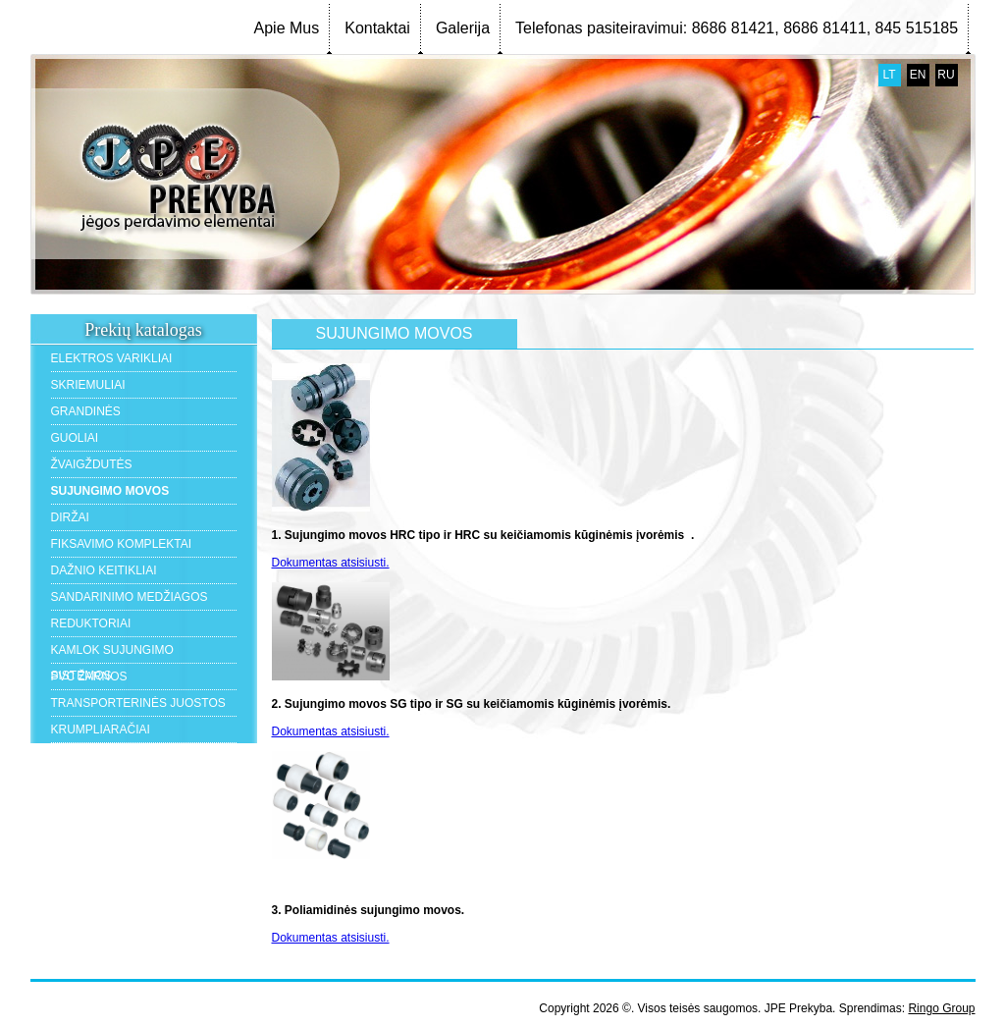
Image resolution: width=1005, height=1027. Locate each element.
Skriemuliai (88, 385)
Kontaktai (377, 28)
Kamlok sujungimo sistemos (112, 653)
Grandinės (86, 411)
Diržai (70, 517)
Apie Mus (287, 28)
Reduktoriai (91, 623)
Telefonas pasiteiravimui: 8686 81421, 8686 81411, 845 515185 (736, 28)
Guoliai (75, 438)
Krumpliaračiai (100, 729)
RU (945, 74)
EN (918, 74)
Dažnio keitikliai (104, 570)
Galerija (463, 28)
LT (888, 74)
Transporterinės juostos (138, 703)
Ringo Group (941, 1008)
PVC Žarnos (89, 676)
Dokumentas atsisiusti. (331, 562)
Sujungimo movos (110, 491)
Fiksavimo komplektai (121, 544)
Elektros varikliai (112, 358)
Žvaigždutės (91, 464)
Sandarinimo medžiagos (129, 597)
